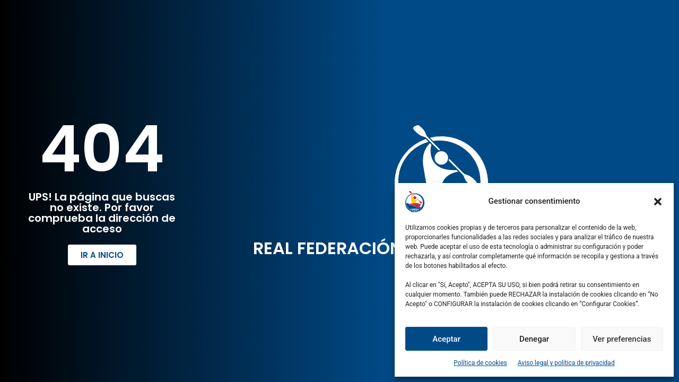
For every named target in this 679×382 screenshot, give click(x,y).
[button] (657, 201)
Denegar (534, 339)
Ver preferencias (622, 339)
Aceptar (446, 339)
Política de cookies (480, 363)
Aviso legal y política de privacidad (566, 363)
